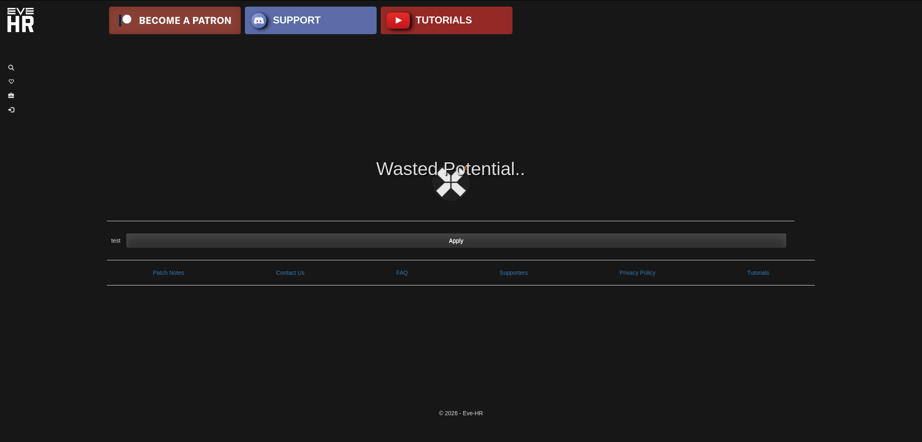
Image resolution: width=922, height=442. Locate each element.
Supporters (514, 272)
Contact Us (290, 272)
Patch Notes (168, 272)
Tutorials (758, 272)
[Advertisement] (461, 94)
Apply (456, 240)
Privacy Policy (637, 272)
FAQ (402, 272)
